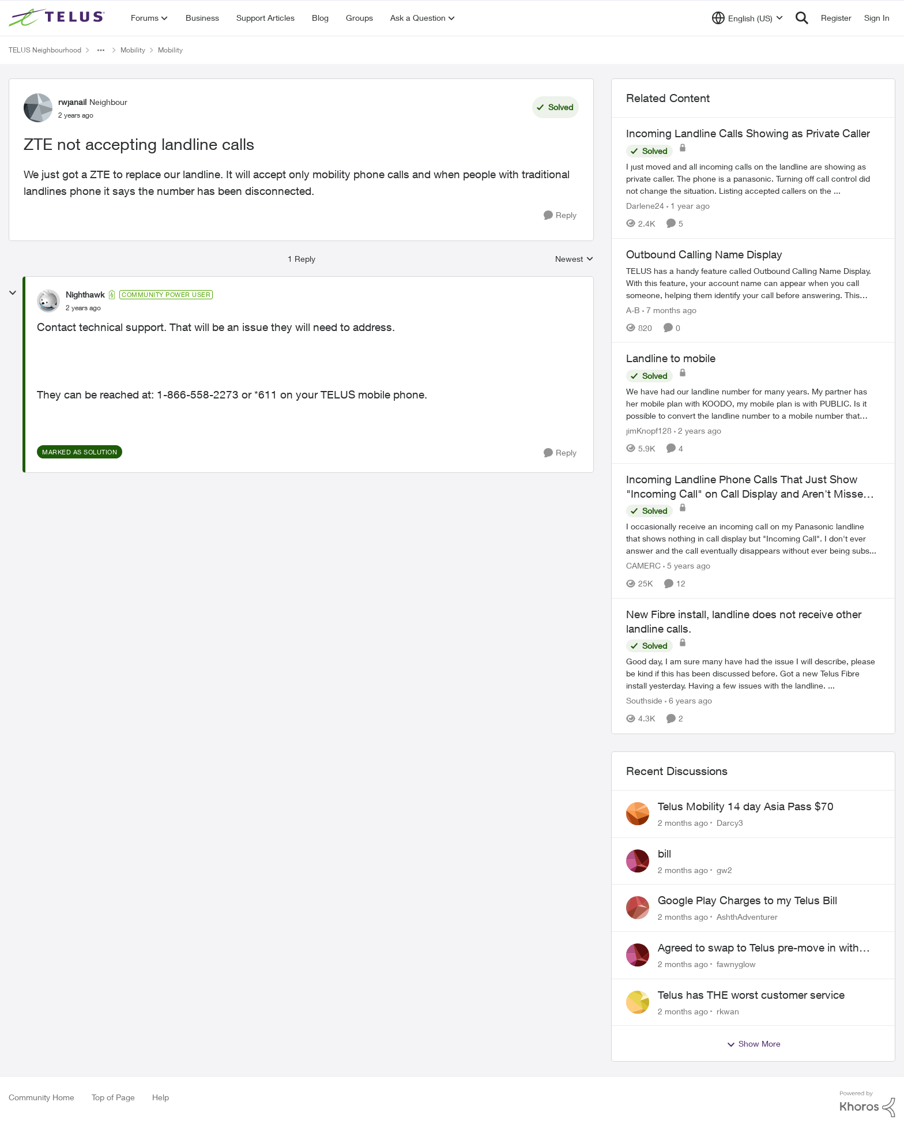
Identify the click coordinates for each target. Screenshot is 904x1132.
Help (160, 1097)
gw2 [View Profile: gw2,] (724, 869)
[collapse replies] (13, 293)
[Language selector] (747, 17)
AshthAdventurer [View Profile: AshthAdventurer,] (747, 917)
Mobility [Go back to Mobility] (132, 50)
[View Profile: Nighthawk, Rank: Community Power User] (48, 301)
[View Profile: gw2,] (637, 860)
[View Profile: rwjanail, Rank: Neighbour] (38, 107)
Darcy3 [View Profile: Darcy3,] (730, 823)
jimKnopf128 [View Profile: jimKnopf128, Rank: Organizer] (649, 430)
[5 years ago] (686, 565)
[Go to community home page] (58, 18)
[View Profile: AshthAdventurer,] (637, 907)
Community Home (41, 1097)
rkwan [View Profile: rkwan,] (728, 1011)
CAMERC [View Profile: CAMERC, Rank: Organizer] (643, 565)
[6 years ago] (688, 701)
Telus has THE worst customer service (751, 994)
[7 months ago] (669, 309)
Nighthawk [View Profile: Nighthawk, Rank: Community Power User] (85, 294)
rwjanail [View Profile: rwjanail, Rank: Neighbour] (72, 102)
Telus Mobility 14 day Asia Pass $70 (746, 806)
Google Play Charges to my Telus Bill (747, 900)
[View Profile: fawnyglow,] (637, 954)
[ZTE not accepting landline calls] (83, 308)
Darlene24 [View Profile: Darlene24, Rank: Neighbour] (645, 205)
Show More (753, 1044)
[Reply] (560, 215)
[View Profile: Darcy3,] (637, 813)
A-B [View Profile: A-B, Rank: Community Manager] (633, 309)
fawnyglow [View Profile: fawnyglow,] (736, 964)
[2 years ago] (697, 430)
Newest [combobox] (574, 259)
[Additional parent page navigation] (101, 50)
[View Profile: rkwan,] (637, 1002)
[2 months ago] (683, 823)
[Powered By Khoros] (867, 1104)
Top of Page (113, 1097)
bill (664, 853)
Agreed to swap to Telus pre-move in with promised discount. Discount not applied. (758, 948)
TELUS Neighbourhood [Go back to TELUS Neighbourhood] (45, 50)
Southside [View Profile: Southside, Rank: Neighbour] (644, 701)
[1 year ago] (688, 206)
